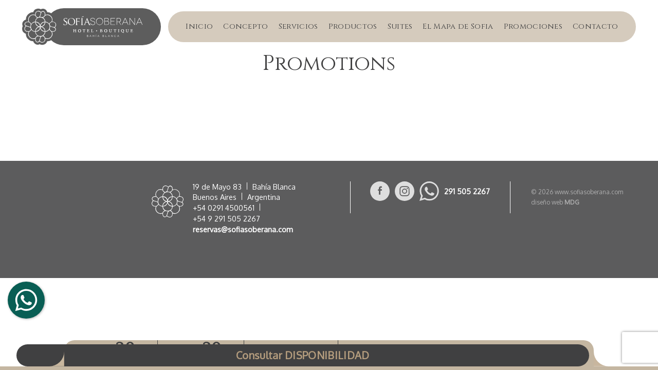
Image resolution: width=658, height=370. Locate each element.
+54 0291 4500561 (223, 207)
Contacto (595, 26)
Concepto (245, 26)
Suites (400, 26)
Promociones (533, 26)
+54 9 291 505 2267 (226, 218)
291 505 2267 (467, 191)
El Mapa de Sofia (458, 26)
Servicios (298, 26)
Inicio (199, 26)
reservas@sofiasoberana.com (243, 229)
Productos (352, 26)
